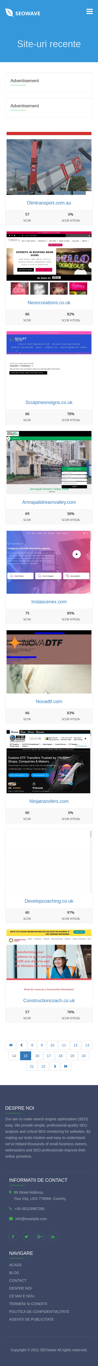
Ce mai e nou (21, 1296)
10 (52, 1045)
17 (49, 1056)
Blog (14, 1273)
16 (37, 1056)
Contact (18, 1280)
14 (14, 1056)
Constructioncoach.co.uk (49, 1000)
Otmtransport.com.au (49, 203)
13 (87, 1045)
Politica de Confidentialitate (39, 1312)
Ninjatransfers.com (48, 801)
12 (76, 1045)
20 (84, 1056)
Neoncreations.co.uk (48, 302)
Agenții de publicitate (31, 1319)
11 (64, 1045)
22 (44, 1066)
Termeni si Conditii (28, 1304)
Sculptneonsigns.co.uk (48, 402)
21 (32, 1066)
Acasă (15, 1265)
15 (26, 1056)
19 (72, 1056)
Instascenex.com (49, 601)
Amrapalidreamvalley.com (49, 502)
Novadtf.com (49, 701)
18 (61, 1056)
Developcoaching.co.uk (49, 901)
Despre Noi (20, 1288)
